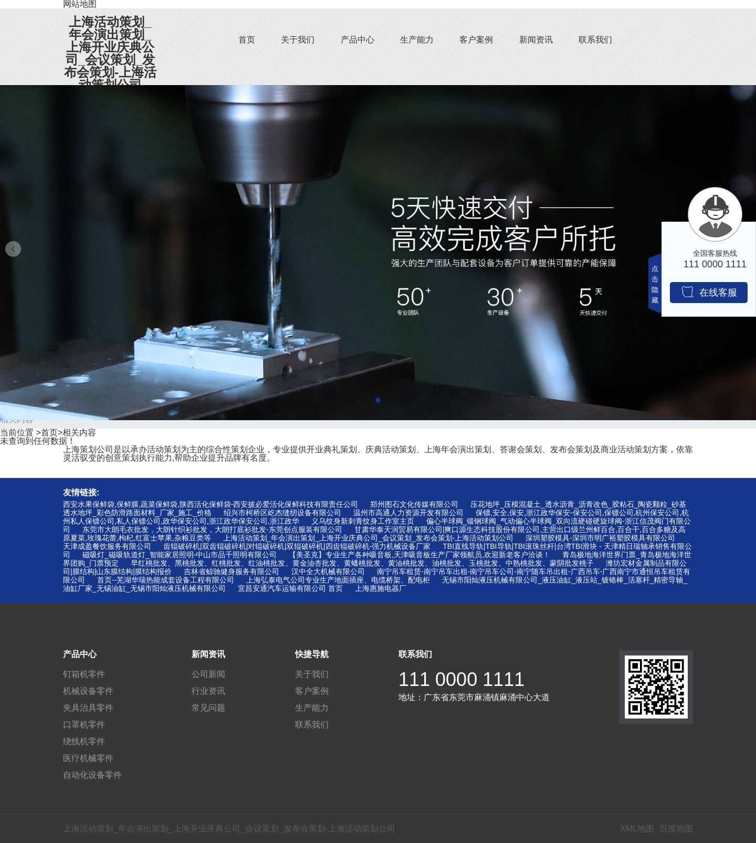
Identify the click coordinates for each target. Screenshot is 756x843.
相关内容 (79, 432)
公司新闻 (208, 674)
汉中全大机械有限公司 (328, 571)
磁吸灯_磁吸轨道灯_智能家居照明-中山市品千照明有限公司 (179, 554)
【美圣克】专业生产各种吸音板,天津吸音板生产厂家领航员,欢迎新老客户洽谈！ (419, 554)
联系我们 (595, 39)
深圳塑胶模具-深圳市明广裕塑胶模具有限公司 (600, 538)
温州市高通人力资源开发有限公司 (408, 512)
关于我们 (297, 39)
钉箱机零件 (84, 674)
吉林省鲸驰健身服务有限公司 (231, 571)
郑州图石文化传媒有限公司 (414, 504)
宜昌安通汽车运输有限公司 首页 (290, 588)
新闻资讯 (536, 39)
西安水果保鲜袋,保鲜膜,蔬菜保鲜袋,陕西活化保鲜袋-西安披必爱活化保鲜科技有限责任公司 (210, 504)
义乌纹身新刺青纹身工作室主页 (362, 521)
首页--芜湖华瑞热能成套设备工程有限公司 (165, 580)
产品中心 (357, 39)
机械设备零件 (88, 690)
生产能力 (417, 39)
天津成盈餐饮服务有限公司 (107, 546)
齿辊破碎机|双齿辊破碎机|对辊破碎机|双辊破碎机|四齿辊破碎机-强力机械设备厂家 (296, 546)
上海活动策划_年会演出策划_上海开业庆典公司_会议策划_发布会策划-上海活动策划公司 (110, 53)
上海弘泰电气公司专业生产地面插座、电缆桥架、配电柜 (338, 580)
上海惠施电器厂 (380, 588)
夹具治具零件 (88, 707)
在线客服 (709, 291)
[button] (378, 400)
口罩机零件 (84, 724)
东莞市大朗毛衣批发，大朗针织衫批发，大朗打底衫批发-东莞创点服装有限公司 (212, 529)
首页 (246, 39)
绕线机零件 (84, 741)
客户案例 (476, 39)
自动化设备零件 (92, 775)
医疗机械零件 (88, 758)
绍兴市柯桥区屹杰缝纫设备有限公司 (282, 512)
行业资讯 (208, 690)
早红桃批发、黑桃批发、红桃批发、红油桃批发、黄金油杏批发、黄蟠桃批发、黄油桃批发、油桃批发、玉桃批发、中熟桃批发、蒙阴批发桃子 (362, 563)
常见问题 (208, 707)
